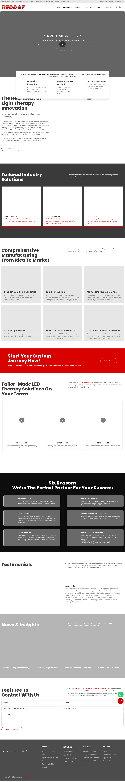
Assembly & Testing (15, 330)
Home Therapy (11, 216)
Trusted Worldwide (96, 81)
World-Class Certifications (92, 533)
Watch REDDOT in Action (109, 670)
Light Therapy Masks (50, 759)
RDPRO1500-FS (62, 443)
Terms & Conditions (70, 759)
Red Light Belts (47, 756)
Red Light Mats (47, 762)
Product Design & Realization (20, 292)
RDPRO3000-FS (103, 443)
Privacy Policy (67, 763)
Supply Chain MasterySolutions (93, 514)
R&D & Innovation (55, 292)
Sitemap (27, 778)
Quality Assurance (25, 514)
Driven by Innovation (32, 83)
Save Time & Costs (63, 36)
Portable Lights (48, 765)
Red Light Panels (48, 753)
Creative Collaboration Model (103, 330)
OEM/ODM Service (90, 756)
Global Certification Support (61, 330)
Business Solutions (89, 753)
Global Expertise (24, 533)
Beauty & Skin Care (53, 216)
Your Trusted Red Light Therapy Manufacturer (63, 40)
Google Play (107, 762)
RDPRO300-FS (21, 443)
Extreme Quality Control (65, 83)
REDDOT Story (67, 753)
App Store (107, 759)
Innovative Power (25, 499)
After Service (67, 756)
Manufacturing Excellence (102, 292)
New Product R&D (89, 762)
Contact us (119, 2)
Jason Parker (70, 587)
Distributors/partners (91, 759)
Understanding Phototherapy (16, 670)
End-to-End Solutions (89, 499)
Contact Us (107, 753)
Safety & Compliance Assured (78, 670)
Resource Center (106, 2)
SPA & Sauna (92, 216)
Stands (44, 768)
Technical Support (110, 756)
